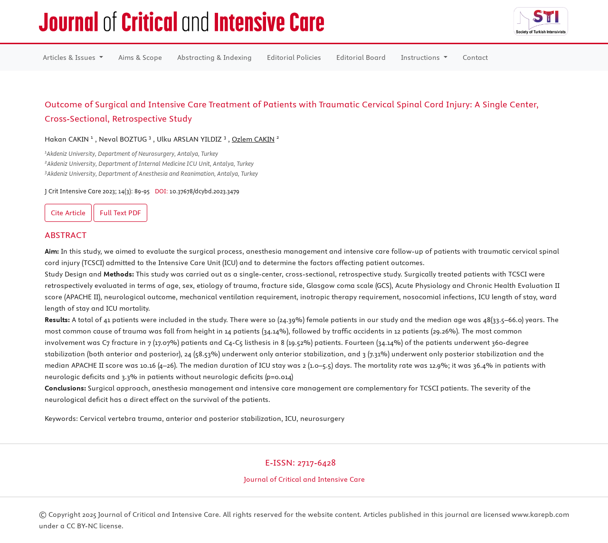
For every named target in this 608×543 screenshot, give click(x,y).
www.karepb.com (540, 514)
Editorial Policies (294, 57)
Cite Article (68, 213)
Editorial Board (361, 57)
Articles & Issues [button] (70, 57)
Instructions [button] (421, 57)
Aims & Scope (140, 57)
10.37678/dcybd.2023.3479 (204, 191)
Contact (475, 57)
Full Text (120, 213)
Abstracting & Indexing (214, 57)
